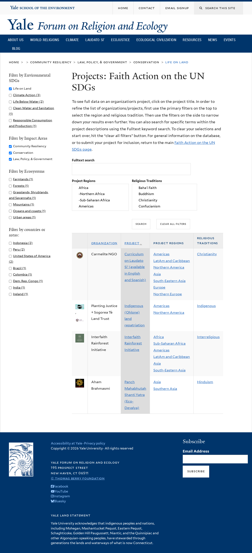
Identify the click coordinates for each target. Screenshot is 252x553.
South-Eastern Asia (169, 281)
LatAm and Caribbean (171, 261)
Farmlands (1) (23, 179)
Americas (100, 207)
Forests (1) (21, 185)
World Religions (44, 39)
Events (229, 39)
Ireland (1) (20, 294)
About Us (15, 39)
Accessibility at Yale (66, 443)
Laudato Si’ (94, 39)
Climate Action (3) (26, 95)
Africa (100, 188)
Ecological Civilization (156, 39)
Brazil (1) (19, 268)
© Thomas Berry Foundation (78, 478)
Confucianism (164, 207)
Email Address (196, 451)
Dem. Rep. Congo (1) (28, 281)
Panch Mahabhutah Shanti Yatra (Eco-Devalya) (135, 395)
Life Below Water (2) (28, 101)
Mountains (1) (23, 204)
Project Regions (83, 181)
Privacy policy (94, 443)
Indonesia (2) (23, 243)
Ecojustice (120, 39)
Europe (159, 287)
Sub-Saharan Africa (169, 343)
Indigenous (206, 306)
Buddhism (164, 194)
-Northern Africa (100, 194)
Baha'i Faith (164, 188)
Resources (192, 39)
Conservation (146, 62)
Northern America (168, 267)
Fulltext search (83, 160)
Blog (16, 48)
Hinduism (205, 382)
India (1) (19, 287)
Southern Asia (165, 389)
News (212, 39)
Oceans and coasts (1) (29, 211)
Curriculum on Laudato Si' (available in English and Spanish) (135, 267)
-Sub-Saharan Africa (100, 200)
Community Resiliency (50, 62)
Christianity (164, 200)
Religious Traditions (147, 181)
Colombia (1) (22, 274)
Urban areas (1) (24, 217)
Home (14, 62)
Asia (157, 274)
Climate (72, 39)
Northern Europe (167, 294)
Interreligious (208, 337)
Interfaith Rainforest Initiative (133, 343)
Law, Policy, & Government (102, 62)
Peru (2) (19, 249)
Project (133, 243)
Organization (104, 243)
